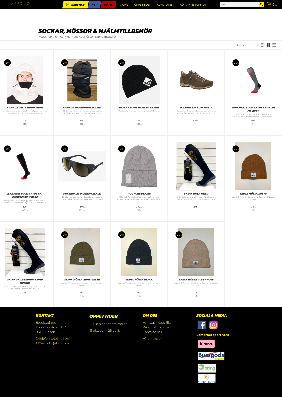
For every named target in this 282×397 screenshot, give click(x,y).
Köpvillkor (165, 322)
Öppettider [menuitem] (142, 4)
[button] (262, 45)
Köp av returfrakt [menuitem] (194, 4)
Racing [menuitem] (123, 4)
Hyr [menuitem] (94, 4)
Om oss (163, 327)
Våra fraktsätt (152, 338)
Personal (149, 327)
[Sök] (261, 4)
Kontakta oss (152, 331)
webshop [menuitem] (78, 4)
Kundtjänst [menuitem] (165, 4)
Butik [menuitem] (108, 4)
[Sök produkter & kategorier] (239, 4)
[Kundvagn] (271, 5)
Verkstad (149, 322)
